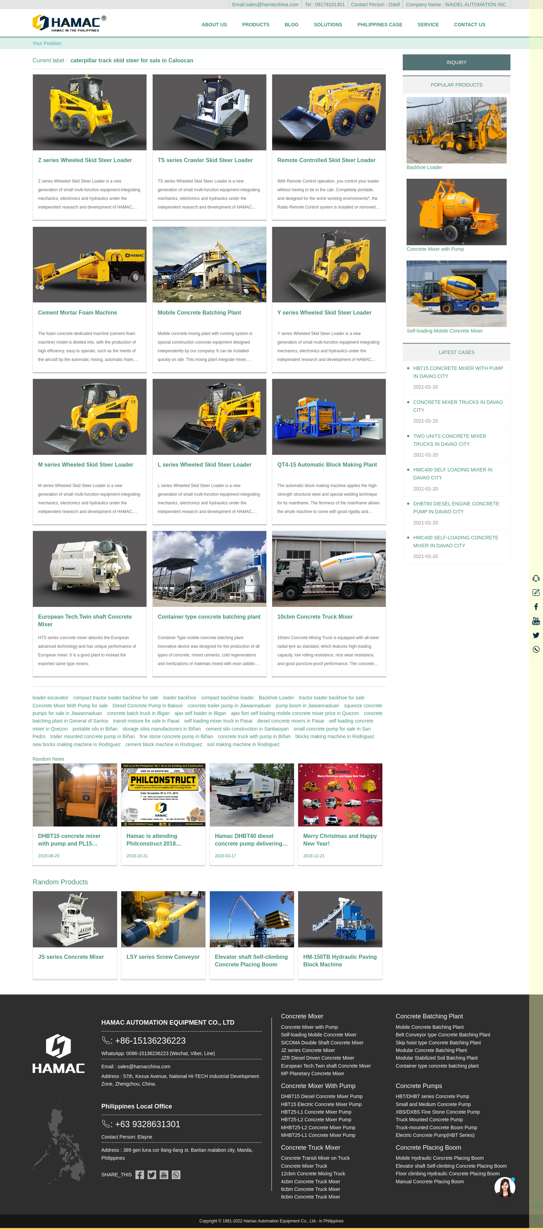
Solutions (328, 24)
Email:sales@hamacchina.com (265, 4)
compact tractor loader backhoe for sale (115, 697)
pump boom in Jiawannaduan (307, 705)
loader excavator (51, 697)
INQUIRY (457, 62)
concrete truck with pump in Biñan (254, 736)
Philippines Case (379, 24)
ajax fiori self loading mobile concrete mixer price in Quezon (295, 713)
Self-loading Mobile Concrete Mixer (450, 333)
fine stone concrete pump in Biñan (176, 736)
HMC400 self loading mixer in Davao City (458, 477)
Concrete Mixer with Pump (439, 251)
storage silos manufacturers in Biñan (162, 729)
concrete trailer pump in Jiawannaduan (229, 705)
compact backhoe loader (227, 697)
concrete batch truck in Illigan (138, 713)
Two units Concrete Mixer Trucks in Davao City (454, 443)
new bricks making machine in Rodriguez (77, 744)
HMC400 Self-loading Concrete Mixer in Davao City (459, 545)
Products (255, 24)
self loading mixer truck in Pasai (218, 721)
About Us (214, 24)
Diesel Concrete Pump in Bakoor (148, 705)
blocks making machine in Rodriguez (334, 736)
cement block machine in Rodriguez (163, 744)
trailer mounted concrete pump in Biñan (92, 736)
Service (428, 24)
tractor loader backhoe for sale (331, 697)
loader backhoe (179, 697)
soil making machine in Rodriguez (243, 744)
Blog (292, 24)
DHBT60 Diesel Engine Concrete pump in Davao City (458, 511)
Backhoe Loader (276, 697)
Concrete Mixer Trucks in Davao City (454, 409)
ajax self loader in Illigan (200, 713)
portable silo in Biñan (95, 729)
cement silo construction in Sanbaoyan (247, 729)
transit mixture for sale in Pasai (146, 721)
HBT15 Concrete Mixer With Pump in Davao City (455, 375)
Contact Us (470, 24)
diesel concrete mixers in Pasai (290, 721)
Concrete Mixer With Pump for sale (70, 705)
